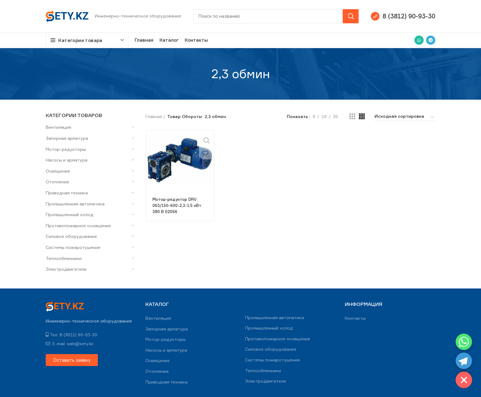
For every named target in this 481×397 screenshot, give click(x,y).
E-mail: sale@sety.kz (70, 343)
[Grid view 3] (352, 116)
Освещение (58, 171)
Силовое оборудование (71, 236)
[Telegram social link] (430, 40)
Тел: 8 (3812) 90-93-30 (71, 334)
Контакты (355, 318)
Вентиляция (58, 127)
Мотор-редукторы (66, 149)
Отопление (57, 181)
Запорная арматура (67, 138)
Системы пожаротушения (73, 247)
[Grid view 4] (362, 116)
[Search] (276, 16)
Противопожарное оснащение (78, 225)
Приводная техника (67, 192)
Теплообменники (64, 258)
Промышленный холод (70, 214)
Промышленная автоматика (75, 203)
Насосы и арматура (66, 159)
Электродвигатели (66, 269)
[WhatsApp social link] (419, 40)
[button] (72, 360)
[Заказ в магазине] (404, 117)
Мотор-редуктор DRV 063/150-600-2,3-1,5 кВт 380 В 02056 (178, 205)
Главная (153, 116)
